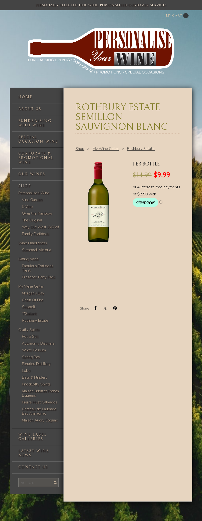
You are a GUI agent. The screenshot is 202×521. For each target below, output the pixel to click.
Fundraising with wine (35, 123)
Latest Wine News (33, 453)
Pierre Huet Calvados (39, 402)
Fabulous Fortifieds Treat (37, 268)
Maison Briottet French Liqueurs (40, 393)
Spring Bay (31, 357)
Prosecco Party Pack (38, 277)
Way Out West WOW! (40, 227)
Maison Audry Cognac (40, 420)
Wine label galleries (32, 436)
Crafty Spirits (29, 329)
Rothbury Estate (35, 320)
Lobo (26, 370)
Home (25, 97)
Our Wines (31, 174)
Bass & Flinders (34, 377)
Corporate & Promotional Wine (36, 157)
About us (30, 109)
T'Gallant (29, 313)
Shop (24, 186)
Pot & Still (30, 336)
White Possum (34, 350)
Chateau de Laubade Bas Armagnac (39, 411)
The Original (32, 220)
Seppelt (28, 306)
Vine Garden (32, 199)
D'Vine (27, 206)
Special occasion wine (38, 139)
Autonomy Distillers (38, 343)
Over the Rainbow (37, 213)
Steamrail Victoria (36, 249)
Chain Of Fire (32, 300)
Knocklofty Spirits (36, 384)
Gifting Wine (28, 259)
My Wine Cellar (30, 286)
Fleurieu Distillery (36, 363)
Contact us (33, 467)
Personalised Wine (33, 193)
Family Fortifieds (35, 233)
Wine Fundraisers (32, 243)
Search (54, 482)
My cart (177, 15)
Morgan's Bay (33, 293)
